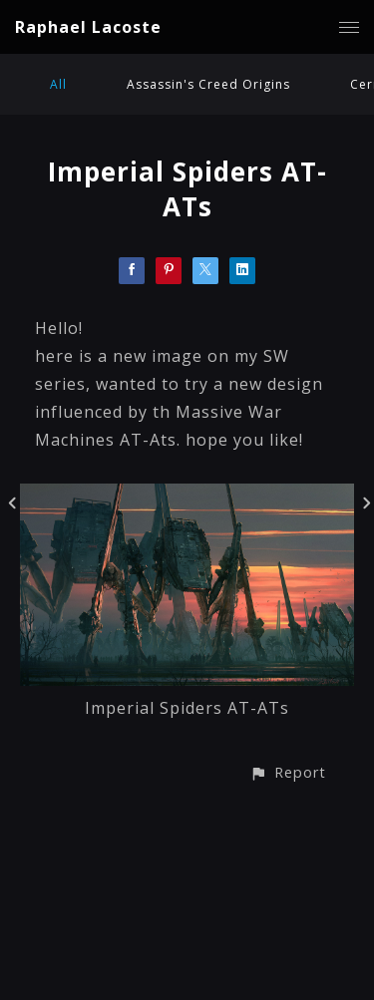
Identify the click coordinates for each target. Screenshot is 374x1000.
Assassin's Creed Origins (208, 84)
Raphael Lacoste (88, 27)
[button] (287, 772)
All (58, 84)
